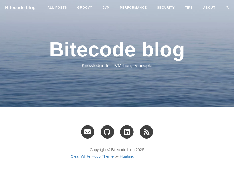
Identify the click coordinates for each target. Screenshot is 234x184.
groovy (85, 7)
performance (133, 7)
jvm (106, 7)
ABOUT (209, 7)
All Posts (57, 7)
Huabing (127, 156)
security (166, 7)
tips (189, 7)
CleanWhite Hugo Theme (92, 156)
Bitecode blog (20, 7)
